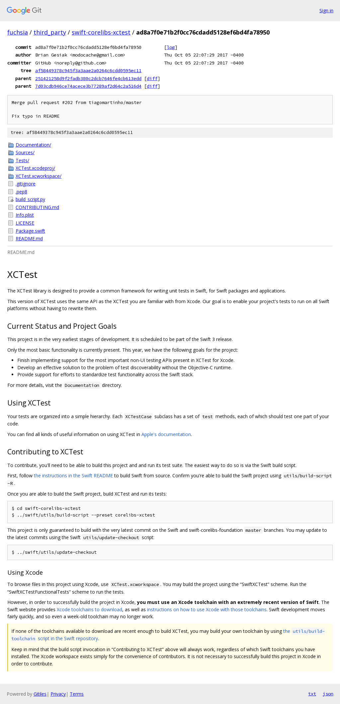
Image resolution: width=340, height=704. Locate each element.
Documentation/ (33, 145)
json (328, 694)
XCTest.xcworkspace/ (38, 176)
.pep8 (21, 191)
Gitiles (40, 694)
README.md (29, 238)
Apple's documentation (166, 434)
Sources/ (25, 152)
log (171, 47)
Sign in (326, 10)
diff (152, 78)
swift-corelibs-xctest (101, 32)
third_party (50, 32)
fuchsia (17, 32)
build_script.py (30, 199)
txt (312, 694)
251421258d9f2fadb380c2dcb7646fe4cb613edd (88, 78)
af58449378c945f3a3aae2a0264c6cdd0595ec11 (88, 70)
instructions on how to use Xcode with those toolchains (207, 609)
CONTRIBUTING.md (37, 207)
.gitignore (26, 183)
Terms (77, 694)
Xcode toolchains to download (89, 609)
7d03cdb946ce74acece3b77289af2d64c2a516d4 (88, 86)
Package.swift (30, 231)
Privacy (58, 694)
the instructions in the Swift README (73, 475)
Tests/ (22, 160)
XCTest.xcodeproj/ (35, 168)
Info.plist (25, 215)
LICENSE (25, 223)
